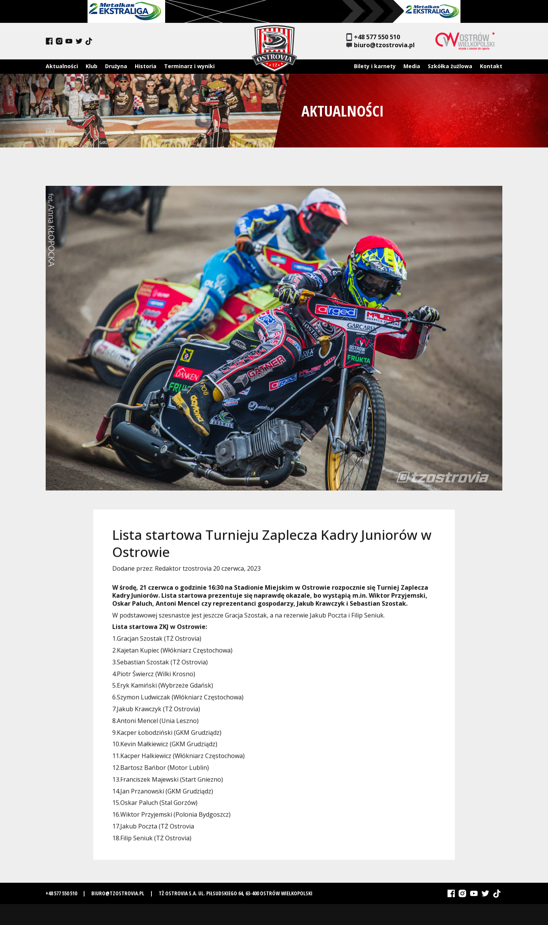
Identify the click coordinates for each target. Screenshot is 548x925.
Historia (145, 66)
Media (411, 66)
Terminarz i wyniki (189, 66)
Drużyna (116, 66)
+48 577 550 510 (373, 37)
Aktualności (62, 66)
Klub (91, 66)
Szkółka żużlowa (450, 66)
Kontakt (491, 66)
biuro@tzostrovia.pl (380, 45)
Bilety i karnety (375, 66)
